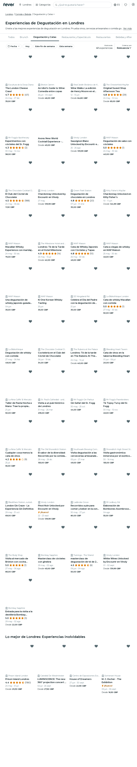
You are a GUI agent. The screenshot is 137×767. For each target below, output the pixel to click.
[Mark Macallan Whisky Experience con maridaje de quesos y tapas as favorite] (30, 217)
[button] (44, 14)
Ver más (127, 28)
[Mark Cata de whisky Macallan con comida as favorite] (128, 270)
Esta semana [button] (76, 47)
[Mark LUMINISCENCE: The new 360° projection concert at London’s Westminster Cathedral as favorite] (64, 647)
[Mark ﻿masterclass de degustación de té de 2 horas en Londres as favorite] (95, 528)
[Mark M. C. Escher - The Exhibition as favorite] (128, 647)
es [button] (115, 5)
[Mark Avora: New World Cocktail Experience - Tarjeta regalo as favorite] (63, 111)
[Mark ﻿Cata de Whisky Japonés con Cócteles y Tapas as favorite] (95, 217)
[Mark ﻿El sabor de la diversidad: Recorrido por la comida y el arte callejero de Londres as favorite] (63, 422)
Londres (9, 14)
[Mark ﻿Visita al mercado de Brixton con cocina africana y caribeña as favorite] (30, 528)
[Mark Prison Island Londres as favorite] (32, 647)
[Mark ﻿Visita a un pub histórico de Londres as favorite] (63, 373)
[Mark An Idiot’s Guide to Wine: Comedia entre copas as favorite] (63, 58)
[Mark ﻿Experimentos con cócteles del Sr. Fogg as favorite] (30, 111)
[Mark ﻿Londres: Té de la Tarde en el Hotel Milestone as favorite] (63, 217)
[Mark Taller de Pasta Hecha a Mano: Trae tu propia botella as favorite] (30, 373)
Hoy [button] (32, 47)
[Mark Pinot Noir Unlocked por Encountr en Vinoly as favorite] (63, 475)
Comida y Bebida (23, 14)
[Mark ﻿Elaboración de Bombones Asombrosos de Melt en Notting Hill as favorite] (128, 475)
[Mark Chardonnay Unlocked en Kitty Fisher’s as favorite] (128, 164)
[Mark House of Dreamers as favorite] (96, 647)
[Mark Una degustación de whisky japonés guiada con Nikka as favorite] (30, 270)
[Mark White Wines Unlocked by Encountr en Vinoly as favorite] (128, 528)
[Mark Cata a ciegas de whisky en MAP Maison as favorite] (128, 217)
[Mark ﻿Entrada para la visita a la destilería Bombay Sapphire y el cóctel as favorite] (30, 581)
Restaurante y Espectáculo (76, 37)
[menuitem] (11, 37)
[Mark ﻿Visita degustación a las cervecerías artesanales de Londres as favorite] (95, 422)
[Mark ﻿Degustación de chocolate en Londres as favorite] (95, 164)
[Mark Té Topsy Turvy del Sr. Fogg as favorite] (128, 373)
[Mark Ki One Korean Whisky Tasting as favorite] (63, 270)
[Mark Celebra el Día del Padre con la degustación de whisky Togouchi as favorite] (95, 270)
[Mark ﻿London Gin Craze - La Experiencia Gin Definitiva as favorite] (30, 475)
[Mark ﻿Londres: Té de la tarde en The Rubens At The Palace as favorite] (95, 322)
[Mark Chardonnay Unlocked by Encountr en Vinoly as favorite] (63, 164)
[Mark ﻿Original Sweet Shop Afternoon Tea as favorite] (128, 58)
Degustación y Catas (44, 37)
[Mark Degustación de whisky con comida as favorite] (30, 322)
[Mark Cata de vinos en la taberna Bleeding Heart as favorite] (128, 322)
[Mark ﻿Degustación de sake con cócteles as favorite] (128, 111)
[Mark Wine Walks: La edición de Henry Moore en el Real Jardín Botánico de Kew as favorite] (95, 58)
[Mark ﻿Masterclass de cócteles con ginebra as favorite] (63, 528)
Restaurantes (103, 37)
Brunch (24, 37)
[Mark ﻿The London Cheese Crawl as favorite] (30, 58)
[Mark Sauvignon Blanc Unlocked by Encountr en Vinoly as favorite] (95, 111)
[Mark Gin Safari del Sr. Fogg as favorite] (95, 373)
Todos (11, 37)
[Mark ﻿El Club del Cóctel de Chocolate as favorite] (30, 164)
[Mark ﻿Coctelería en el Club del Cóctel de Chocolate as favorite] (63, 322)
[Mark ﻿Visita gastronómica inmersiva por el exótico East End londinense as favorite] (128, 422)
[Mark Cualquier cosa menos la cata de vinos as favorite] (30, 422)
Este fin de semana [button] (53, 47)
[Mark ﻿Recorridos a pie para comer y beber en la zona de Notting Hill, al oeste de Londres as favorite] (95, 475)
